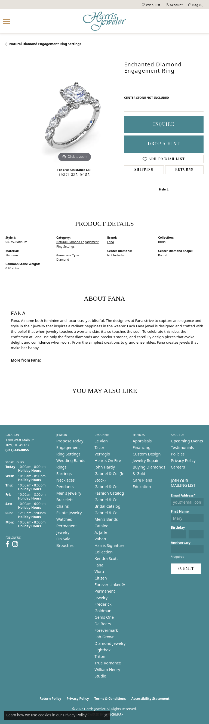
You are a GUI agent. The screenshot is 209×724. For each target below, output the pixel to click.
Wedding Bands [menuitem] (70, 460)
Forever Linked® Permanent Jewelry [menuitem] (109, 591)
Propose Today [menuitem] (69, 440)
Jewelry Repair (146, 460)
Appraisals (142, 440)
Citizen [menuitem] (100, 578)
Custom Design (147, 454)
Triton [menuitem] (99, 656)
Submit (186, 569)
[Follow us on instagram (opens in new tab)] (15, 544)
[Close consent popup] (105, 715)
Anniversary (180, 542)
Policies (178, 454)
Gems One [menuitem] (104, 617)
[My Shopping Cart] (196, 4)
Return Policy (50, 698)
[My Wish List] (151, 4)
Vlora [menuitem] (99, 571)
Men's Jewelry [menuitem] (68, 493)
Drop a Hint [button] (164, 144)
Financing (141, 447)
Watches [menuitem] (64, 519)
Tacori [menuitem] (99, 447)
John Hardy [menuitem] (104, 467)
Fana (110, 242)
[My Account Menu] (174, 4)
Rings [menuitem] (61, 467)
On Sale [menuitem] (63, 538)
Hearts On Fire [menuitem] (107, 460)
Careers (178, 467)
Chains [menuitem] (62, 506)
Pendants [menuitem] (65, 486)
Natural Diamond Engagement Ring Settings (45, 44)
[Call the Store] (17, 450)
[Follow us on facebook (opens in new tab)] (7, 544)
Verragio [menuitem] (102, 454)
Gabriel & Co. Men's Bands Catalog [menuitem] (106, 519)
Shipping (143, 169)
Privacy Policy (183, 460)
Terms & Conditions (110, 698)
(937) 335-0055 (74, 175)
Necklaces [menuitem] (65, 480)
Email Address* (183, 495)
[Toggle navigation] (6, 21)
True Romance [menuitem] (107, 663)
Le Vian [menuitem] (101, 440)
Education (142, 486)
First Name (180, 511)
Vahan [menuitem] (100, 538)
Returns (184, 169)
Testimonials (182, 447)
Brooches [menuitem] (64, 545)
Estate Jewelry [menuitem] (69, 512)
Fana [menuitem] (98, 565)
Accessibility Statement (150, 698)
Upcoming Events (187, 440)
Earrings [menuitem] (64, 473)
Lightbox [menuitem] (102, 649)
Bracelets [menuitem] (64, 499)
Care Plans (142, 480)
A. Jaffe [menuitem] (100, 532)
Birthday (178, 527)
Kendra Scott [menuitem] (106, 558)
